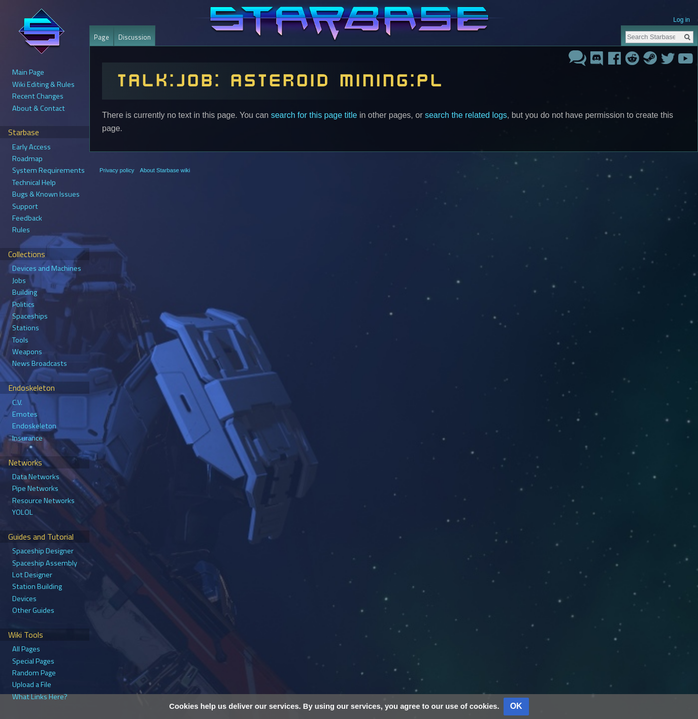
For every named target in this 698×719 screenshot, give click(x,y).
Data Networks (35, 476)
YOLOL (22, 512)
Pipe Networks (35, 488)
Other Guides (33, 610)
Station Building (37, 586)
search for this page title (314, 115)
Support (25, 206)
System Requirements (48, 170)
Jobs (19, 280)
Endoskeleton (34, 425)
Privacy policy (116, 170)
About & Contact (38, 108)
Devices (24, 598)
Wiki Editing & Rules (43, 84)
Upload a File (31, 684)
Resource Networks (43, 500)
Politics (23, 304)
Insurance (27, 438)
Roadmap (27, 158)
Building (24, 292)
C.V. (17, 402)
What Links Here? (40, 696)
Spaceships (30, 316)
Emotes (25, 414)
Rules (21, 229)
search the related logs (466, 115)
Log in (681, 19)
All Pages (26, 648)
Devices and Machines (46, 268)
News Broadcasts (39, 363)
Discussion (134, 37)
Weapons (27, 351)
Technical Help (34, 182)
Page (101, 37)
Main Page (28, 72)
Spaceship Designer (43, 550)
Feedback (27, 218)
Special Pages (33, 661)
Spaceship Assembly (44, 563)
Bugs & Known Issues (46, 194)
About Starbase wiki (165, 170)
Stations (25, 327)
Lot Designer (32, 574)
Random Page (34, 672)
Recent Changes (37, 96)
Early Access (31, 146)
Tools (20, 340)
